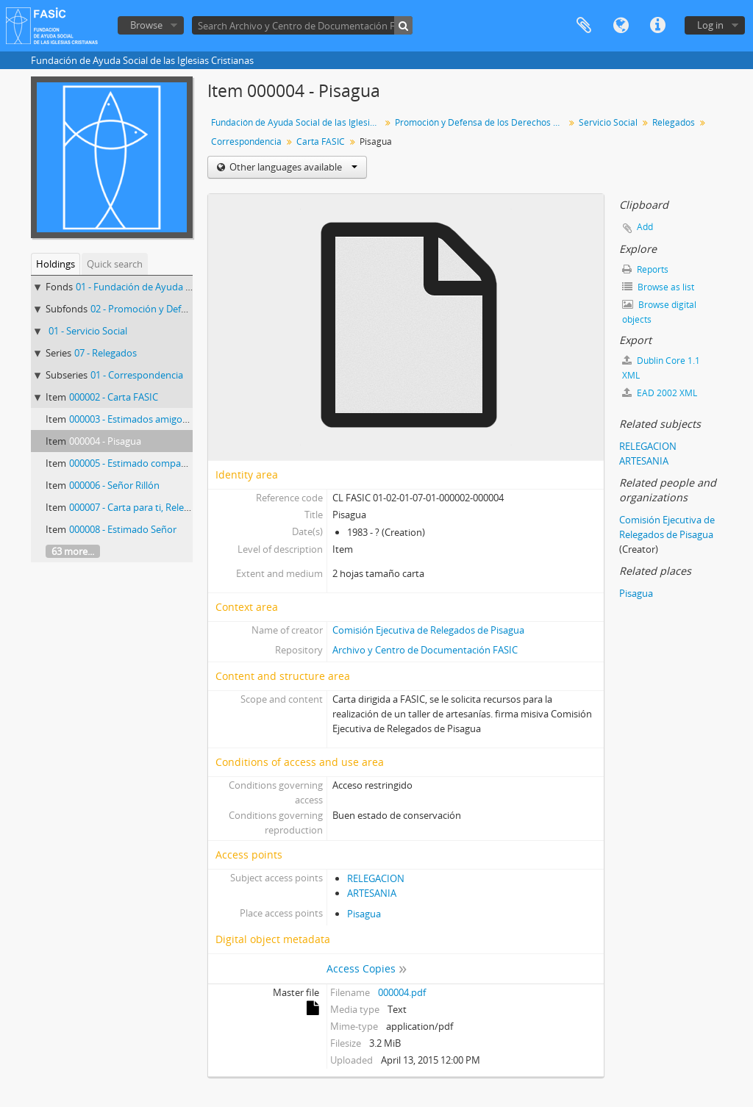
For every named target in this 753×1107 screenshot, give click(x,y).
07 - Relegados (105, 352)
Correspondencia (246, 141)
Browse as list (658, 287)
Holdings (55, 264)
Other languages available (292, 166)
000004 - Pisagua (105, 441)
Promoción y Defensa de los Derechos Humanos (481, 122)
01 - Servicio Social (88, 330)
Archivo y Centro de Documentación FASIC (425, 649)
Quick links (657, 25)
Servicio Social (608, 122)
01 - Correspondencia (136, 374)
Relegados (673, 122)
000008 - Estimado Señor (122, 529)
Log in (710, 25)
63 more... (72, 551)
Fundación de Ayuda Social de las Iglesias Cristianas (297, 122)
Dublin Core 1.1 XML (661, 367)
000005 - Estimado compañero (135, 463)
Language (620, 25)
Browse (146, 25)
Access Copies (361, 968)
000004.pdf (402, 992)
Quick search (115, 264)
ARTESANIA (371, 893)
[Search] (403, 25)
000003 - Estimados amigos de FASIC (148, 419)
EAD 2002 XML (659, 393)
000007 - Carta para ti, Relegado (137, 507)
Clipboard (583, 25)
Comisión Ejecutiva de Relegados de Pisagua (428, 630)
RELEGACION (375, 878)
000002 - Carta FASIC (113, 397)
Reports (645, 269)
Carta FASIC (320, 141)
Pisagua (364, 913)
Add (645, 227)
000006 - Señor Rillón (114, 485)
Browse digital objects (659, 312)
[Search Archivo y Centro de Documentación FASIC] (302, 25)
